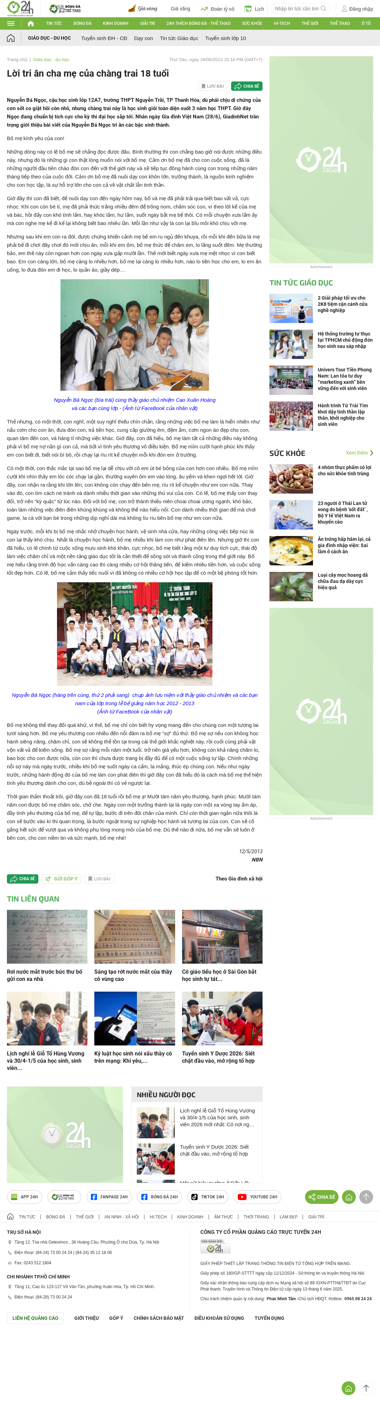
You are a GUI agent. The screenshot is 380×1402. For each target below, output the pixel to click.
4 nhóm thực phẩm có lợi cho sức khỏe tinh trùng (344, 470)
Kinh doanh (116, 23)
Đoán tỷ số (217, 8)
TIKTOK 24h (207, 1197)
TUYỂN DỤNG (269, 1318)
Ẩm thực (223, 1217)
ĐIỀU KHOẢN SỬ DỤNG (219, 1318)
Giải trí (147, 23)
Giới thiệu (86, 1318)
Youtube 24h (257, 1197)
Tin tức (54, 23)
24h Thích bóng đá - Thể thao (198, 23)
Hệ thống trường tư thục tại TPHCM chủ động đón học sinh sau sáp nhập (345, 340)
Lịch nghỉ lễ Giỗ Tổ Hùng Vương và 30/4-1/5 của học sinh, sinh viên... (45, 1060)
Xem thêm (357, 453)
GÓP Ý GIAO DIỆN (20, 1341)
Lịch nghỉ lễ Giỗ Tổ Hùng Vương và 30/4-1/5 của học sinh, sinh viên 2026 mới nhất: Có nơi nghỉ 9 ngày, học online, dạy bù (217, 1118)
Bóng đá (83, 23)
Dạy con (143, 38)
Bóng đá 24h (159, 1197)
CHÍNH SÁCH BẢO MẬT (159, 1318)
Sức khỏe (252, 23)
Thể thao (340, 23)
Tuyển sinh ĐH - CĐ (104, 38)
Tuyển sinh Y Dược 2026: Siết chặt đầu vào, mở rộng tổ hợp (218, 1057)
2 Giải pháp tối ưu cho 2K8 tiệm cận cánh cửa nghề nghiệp (343, 304)
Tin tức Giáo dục (179, 38)
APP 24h (24, 1197)
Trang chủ (17, 59)
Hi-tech (282, 23)
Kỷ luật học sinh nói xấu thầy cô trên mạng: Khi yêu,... (133, 1057)
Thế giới (310, 23)
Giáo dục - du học (49, 38)
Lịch (254, 8)
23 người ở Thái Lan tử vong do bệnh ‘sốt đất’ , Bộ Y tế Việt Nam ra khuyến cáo (343, 512)
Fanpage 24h (109, 1197)
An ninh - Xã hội (121, 1217)
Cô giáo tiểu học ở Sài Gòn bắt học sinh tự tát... (219, 975)
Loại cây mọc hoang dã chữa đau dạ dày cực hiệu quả (343, 581)
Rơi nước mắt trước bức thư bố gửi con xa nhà (44, 975)
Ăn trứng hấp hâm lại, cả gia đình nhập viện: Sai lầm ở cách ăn (344, 545)
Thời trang (256, 1217)
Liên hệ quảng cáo (35, 1318)
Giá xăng (180, 8)
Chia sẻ (251, 86)
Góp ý (116, 1318)
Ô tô (366, 23)
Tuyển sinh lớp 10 (225, 38)
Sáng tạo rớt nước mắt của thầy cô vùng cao (133, 975)
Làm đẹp (289, 1217)
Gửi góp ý (61, 879)
